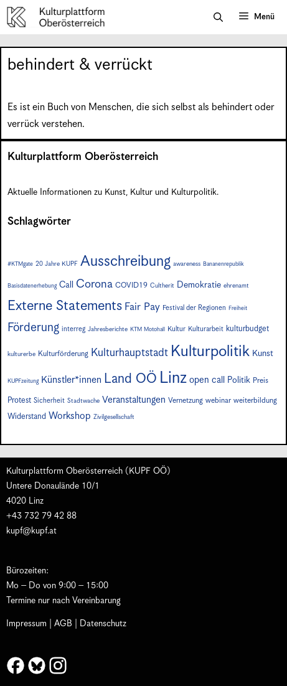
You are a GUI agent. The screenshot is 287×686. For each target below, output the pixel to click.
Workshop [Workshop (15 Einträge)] (70, 416)
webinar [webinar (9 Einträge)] (218, 401)
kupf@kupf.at (31, 531)
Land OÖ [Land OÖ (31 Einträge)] (130, 379)
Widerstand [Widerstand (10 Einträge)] (26, 416)
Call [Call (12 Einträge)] (66, 285)
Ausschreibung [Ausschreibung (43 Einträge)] (125, 261)
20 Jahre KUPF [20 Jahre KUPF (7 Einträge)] (56, 264)
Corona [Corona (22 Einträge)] (94, 284)
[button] (218, 17)
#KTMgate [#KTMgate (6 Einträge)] (20, 264)
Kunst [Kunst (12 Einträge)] (262, 354)
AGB (63, 624)
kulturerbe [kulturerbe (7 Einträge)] (21, 354)
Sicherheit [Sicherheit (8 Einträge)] (49, 401)
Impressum (26, 624)
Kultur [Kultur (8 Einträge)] (176, 329)
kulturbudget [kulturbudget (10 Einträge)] (247, 329)
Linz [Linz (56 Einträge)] (173, 378)
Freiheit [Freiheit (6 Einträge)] (237, 308)
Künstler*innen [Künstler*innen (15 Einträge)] (71, 380)
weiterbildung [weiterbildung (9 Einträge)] (255, 401)
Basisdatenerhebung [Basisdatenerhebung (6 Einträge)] (32, 286)
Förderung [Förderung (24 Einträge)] (33, 327)
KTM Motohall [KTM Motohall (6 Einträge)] (147, 329)
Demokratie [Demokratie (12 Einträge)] (199, 285)
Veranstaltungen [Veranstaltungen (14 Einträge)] (134, 400)
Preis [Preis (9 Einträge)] (260, 381)
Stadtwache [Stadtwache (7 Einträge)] (83, 401)
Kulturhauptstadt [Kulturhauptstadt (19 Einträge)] (129, 353)
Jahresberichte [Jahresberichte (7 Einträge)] (108, 329)
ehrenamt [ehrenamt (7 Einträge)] (236, 285)
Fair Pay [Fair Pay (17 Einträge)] (142, 307)
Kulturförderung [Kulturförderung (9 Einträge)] (63, 354)
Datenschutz (103, 624)
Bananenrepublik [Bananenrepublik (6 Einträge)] (223, 264)
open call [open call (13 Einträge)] (207, 380)
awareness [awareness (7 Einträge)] (186, 264)
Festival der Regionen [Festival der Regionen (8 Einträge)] (194, 308)
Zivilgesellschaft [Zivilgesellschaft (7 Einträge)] (113, 417)
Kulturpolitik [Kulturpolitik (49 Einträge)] (210, 351)
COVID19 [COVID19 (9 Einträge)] (131, 285)
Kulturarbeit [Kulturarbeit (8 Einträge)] (205, 329)
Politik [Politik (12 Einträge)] (238, 380)
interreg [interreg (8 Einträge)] (73, 329)
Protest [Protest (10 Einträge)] (19, 400)
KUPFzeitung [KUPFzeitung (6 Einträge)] (23, 381)
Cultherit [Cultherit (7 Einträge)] (162, 285)
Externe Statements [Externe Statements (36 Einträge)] (64, 306)
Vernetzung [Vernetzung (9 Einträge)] (185, 401)
